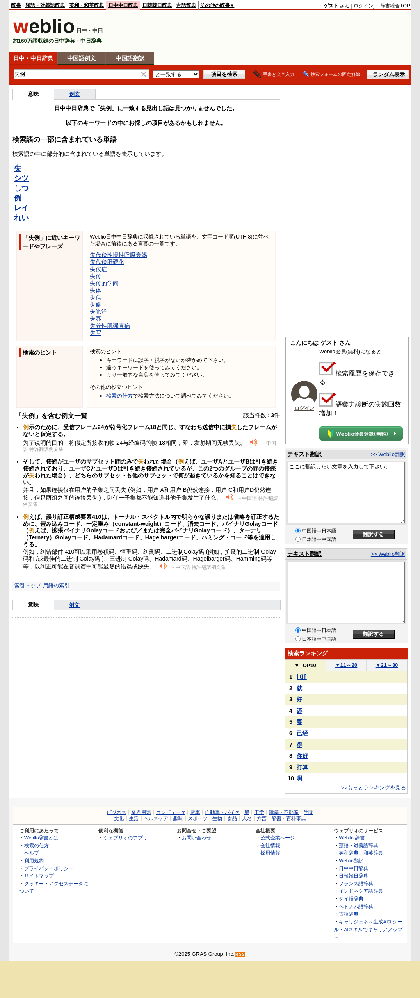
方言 (262, 818)
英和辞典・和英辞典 (361, 852)
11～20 (346, 665)
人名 (247, 818)
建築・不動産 (284, 812)
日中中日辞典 (123, 5)
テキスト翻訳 (304, 454)
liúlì (302, 676)
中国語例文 (81, 58)
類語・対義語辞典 (45, 5)
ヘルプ (31, 852)
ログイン (363, 6)
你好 (302, 755)
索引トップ (27, 585)
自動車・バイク (222, 812)
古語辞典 (186, 5)
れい (21, 218)
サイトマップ (39, 875)
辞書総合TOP (395, 6)
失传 (95, 276)
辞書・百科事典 (289, 818)
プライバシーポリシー (48, 868)
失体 (95, 290)
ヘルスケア (156, 818)
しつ (21, 188)
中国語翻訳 (130, 58)
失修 (95, 304)
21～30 (387, 665)
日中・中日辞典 (33, 58)
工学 (259, 812)
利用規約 (34, 860)
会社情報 (270, 845)
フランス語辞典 (356, 883)
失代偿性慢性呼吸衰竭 (118, 255)
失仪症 (98, 269)
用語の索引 (56, 585)
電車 (195, 812)
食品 (232, 818)
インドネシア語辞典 (361, 890)
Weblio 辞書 (352, 837)
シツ (21, 178)
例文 (74, 94)
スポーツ (198, 818)
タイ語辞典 (351, 898)
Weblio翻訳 (351, 860)
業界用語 (141, 812)
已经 (302, 733)
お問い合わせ (196, 837)
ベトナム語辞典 (356, 906)
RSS (240, 954)
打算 (302, 767)
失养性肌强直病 (110, 326)
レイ (21, 208)
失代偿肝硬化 (107, 262)
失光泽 (98, 311)
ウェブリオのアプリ (125, 837)
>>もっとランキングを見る (373, 787)
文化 (119, 818)
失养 (95, 318)
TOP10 (305, 665)
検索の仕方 (119, 396)
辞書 (16, 5)
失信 (95, 297)
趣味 (178, 818)
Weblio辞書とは (41, 837)
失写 (95, 333)
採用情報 (270, 852)
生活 (134, 818)
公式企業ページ (277, 837)
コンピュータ (170, 812)
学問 (308, 812)
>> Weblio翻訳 (388, 454)
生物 (217, 818)
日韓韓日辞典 (157, 5)
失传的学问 (104, 283)
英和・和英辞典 (86, 5)
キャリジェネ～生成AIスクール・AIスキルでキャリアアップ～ (368, 929)
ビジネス (116, 812)
